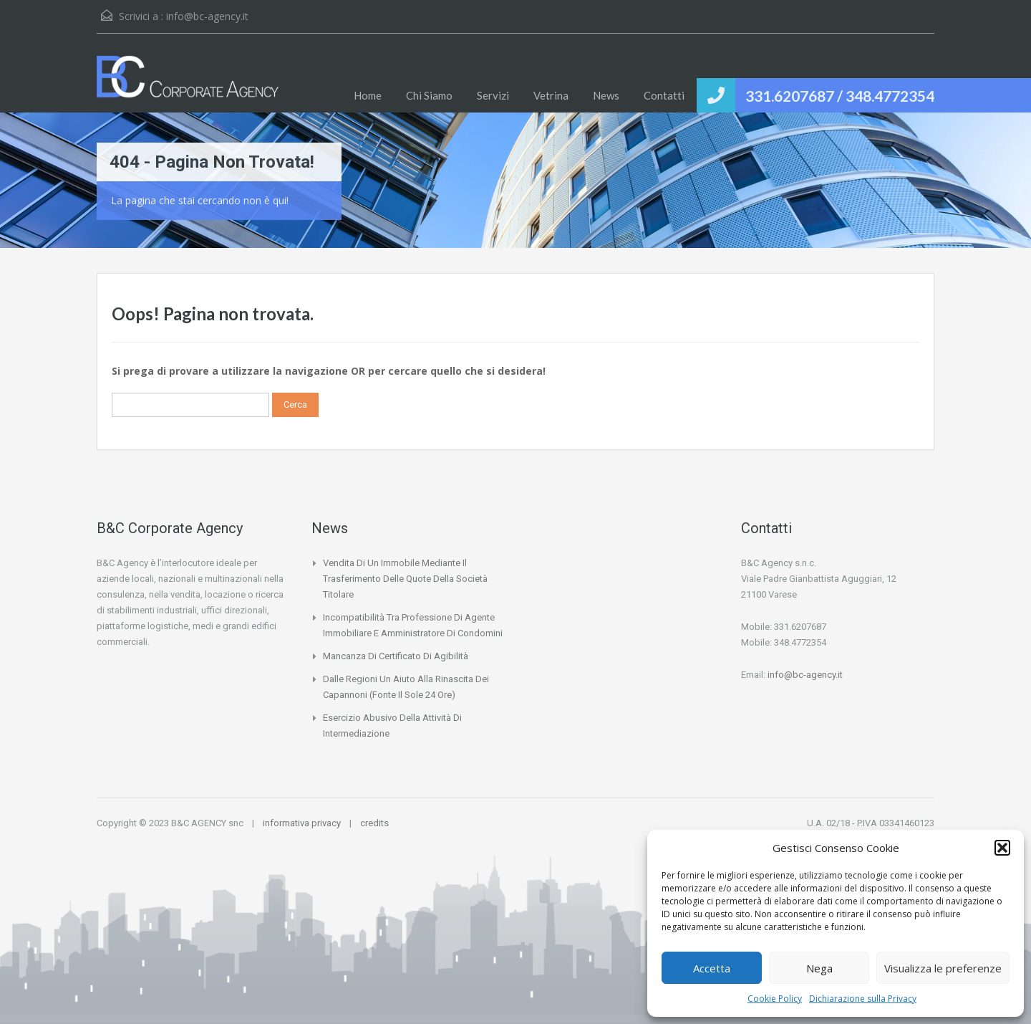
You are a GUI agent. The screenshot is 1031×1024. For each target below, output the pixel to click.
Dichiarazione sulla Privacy (862, 998)
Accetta (711, 968)
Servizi (493, 95)
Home (368, 95)
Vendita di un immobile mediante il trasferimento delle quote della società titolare (405, 579)
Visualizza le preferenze (943, 968)
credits (374, 823)
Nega (819, 968)
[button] (1002, 848)
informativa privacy (302, 823)
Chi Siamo (429, 95)
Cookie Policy (774, 998)
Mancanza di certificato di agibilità (395, 656)
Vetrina (550, 95)
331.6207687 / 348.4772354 (839, 96)
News (606, 95)
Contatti (664, 95)
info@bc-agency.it (207, 16)
